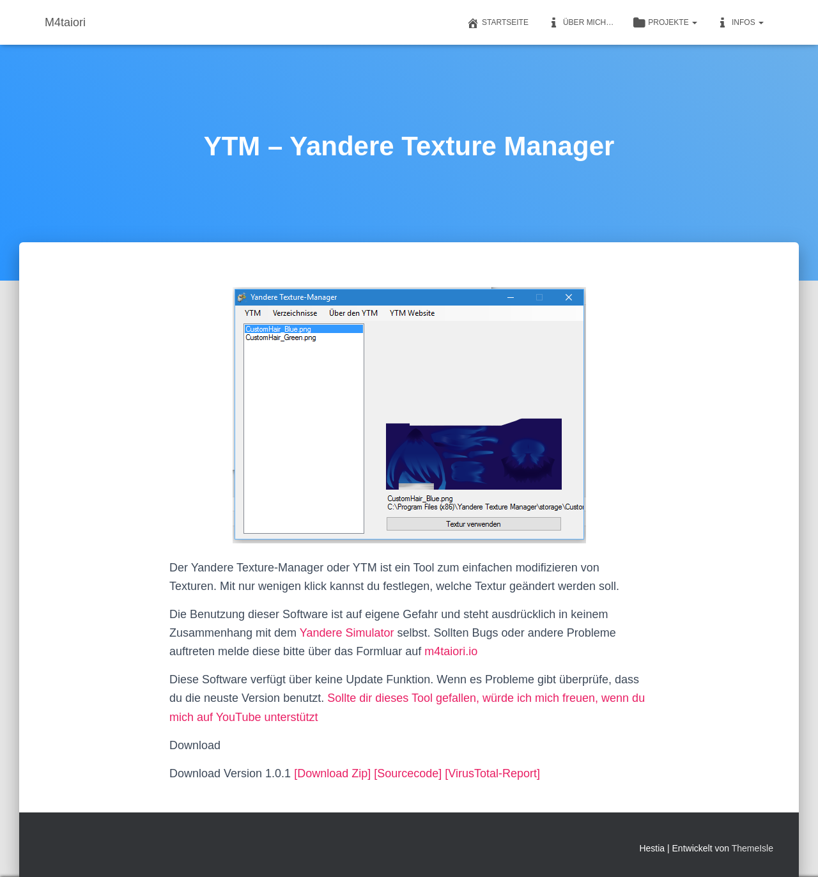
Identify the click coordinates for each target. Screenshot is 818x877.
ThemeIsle (752, 848)
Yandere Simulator (347, 632)
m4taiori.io (450, 651)
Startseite (498, 23)
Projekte (665, 23)
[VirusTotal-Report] (492, 773)
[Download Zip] (332, 773)
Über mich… (581, 23)
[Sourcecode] (408, 773)
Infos (740, 23)
